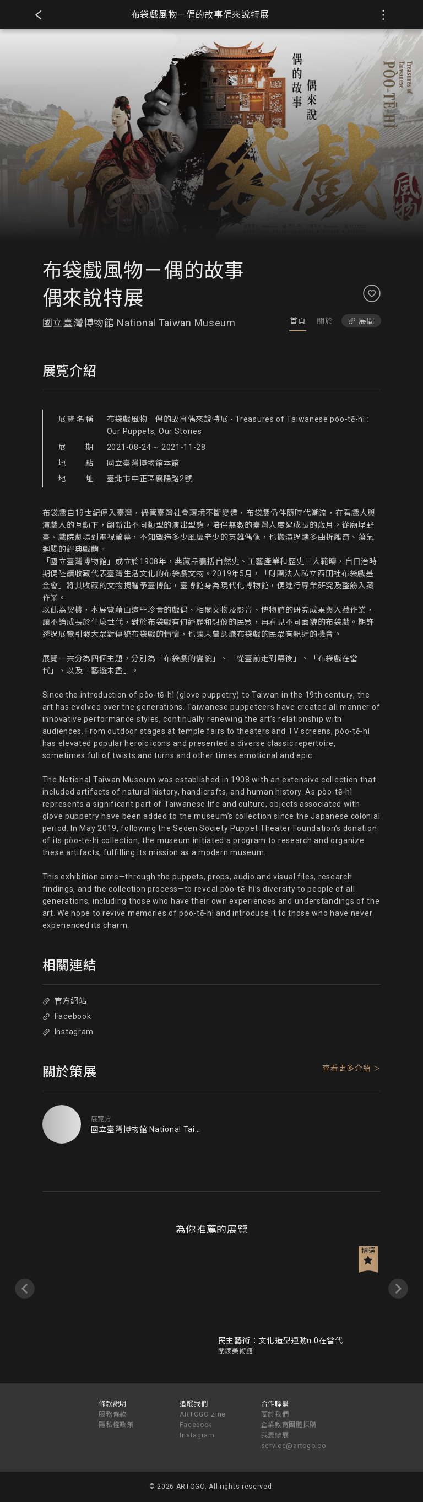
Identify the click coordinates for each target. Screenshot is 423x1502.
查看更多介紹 (346, 1068)
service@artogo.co (293, 1446)
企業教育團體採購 (289, 1425)
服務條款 (113, 1414)
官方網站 (64, 1000)
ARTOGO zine (203, 1414)
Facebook (66, 1016)
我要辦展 (275, 1435)
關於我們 (275, 1414)
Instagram (68, 1031)
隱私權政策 (116, 1425)
